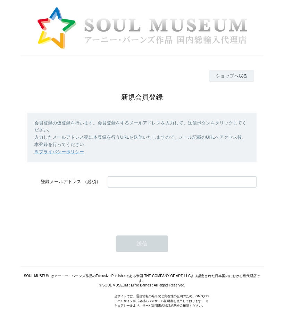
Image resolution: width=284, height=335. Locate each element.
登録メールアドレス (61, 181)
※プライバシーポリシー (59, 151)
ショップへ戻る (232, 75)
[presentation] (160, 208)
